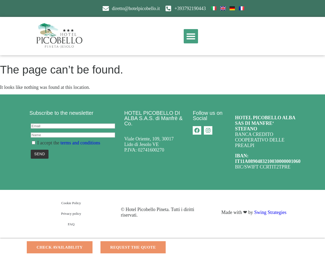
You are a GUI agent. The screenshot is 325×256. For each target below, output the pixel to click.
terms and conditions (80, 142)
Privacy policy (71, 214)
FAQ (71, 224)
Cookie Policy (71, 203)
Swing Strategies (270, 212)
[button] (191, 36)
